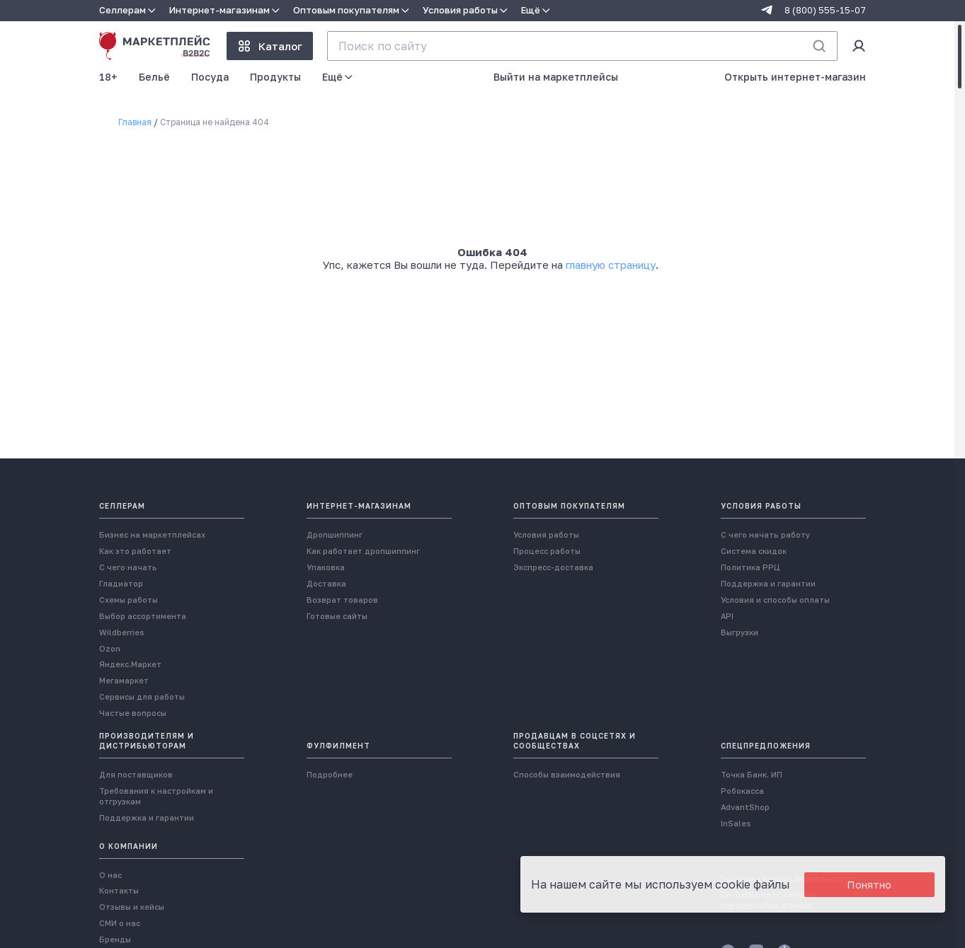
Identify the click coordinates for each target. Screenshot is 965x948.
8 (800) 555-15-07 (825, 10)
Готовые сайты (337, 473)
